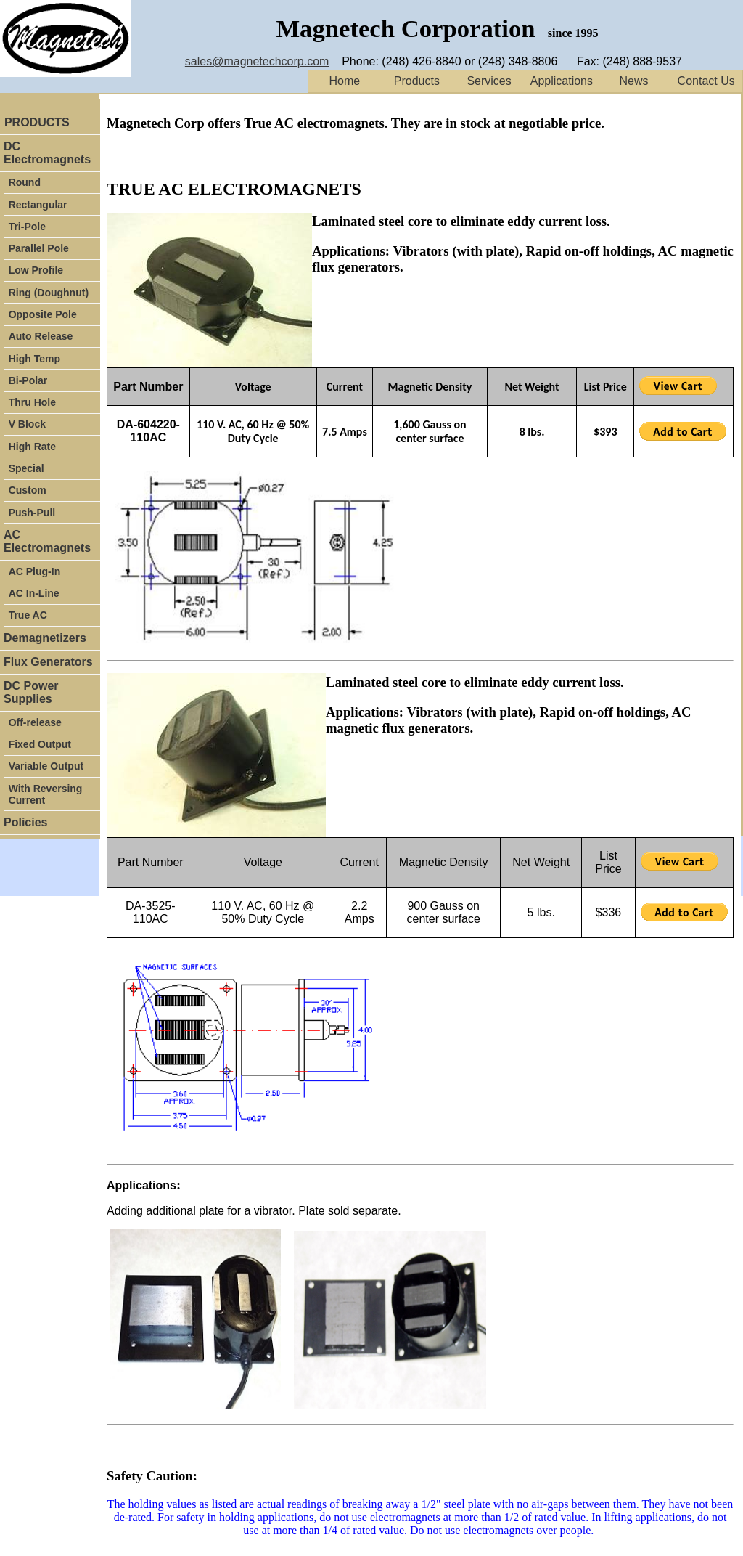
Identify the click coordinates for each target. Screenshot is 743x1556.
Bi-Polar (28, 380)
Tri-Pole (29, 226)
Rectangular (38, 205)
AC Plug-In (35, 571)
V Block (27, 424)
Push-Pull (32, 512)
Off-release (35, 722)
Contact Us (706, 81)
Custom (27, 490)
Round (25, 182)
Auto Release (41, 336)
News (634, 81)
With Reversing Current (46, 794)
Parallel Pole (39, 248)
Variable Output (46, 766)
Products (417, 81)
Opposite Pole (43, 314)
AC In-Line (34, 593)
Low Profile (36, 270)
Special (26, 468)
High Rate (32, 446)
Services (489, 81)
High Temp (34, 358)
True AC (28, 615)
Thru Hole (32, 402)
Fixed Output (40, 744)
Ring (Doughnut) (49, 292)
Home (344, 81)
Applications (561, 81)
